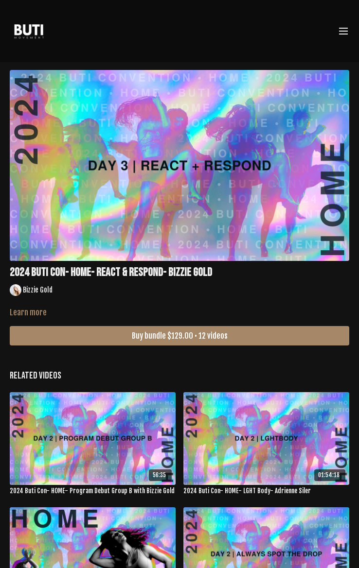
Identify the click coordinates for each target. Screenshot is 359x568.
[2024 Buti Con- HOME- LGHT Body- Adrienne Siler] (266, 491)
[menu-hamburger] (343, 31)
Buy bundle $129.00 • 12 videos (180, 336)
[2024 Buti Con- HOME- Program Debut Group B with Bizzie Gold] (93, 491)
